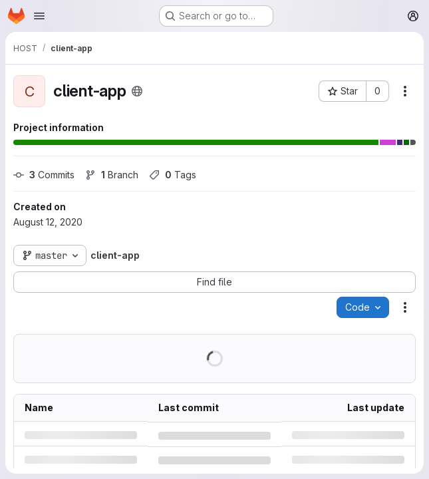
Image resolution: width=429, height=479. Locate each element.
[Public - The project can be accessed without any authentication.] (137, 91)
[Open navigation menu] (39, 16)
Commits (43, 174)
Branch (111, 174)
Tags (172, 174)
